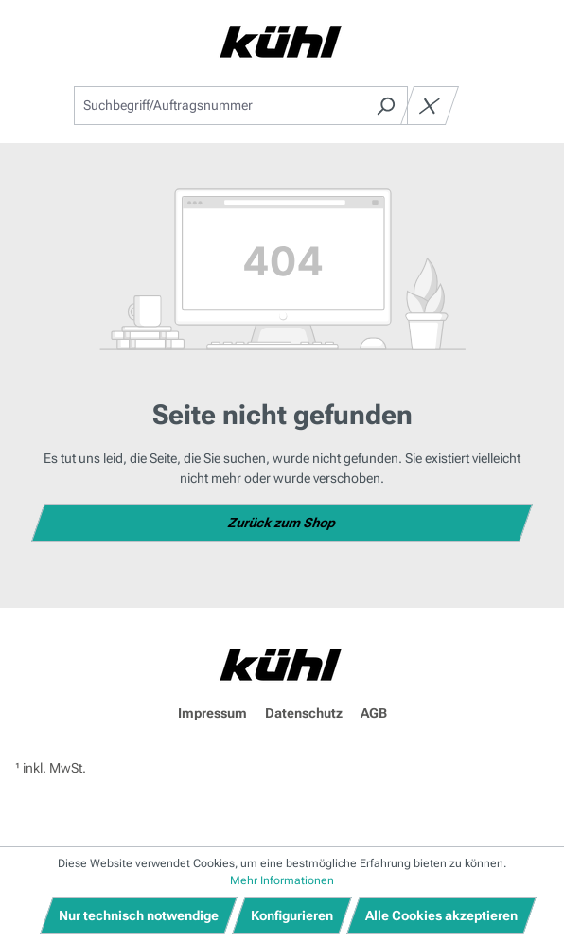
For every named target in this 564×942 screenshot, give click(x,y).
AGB (374, 712)
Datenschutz (304, 712)
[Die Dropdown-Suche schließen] (429, 105)
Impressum (212, 712)
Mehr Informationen (282, 880)
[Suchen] (385, 105)
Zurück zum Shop (282, 522)
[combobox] (219, 105)
